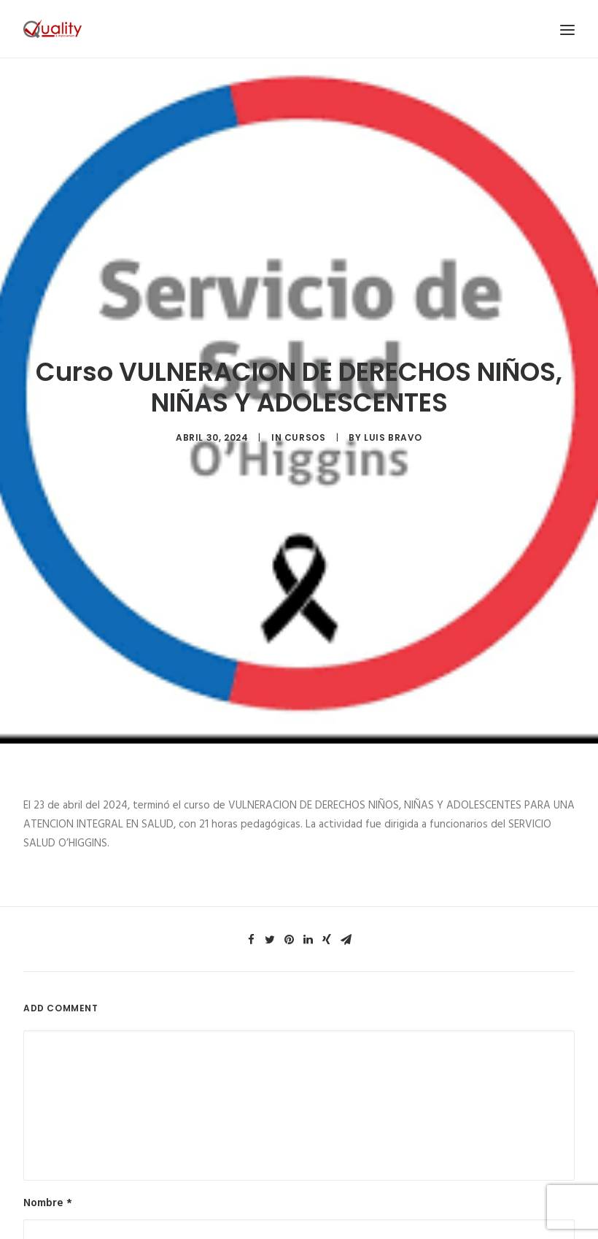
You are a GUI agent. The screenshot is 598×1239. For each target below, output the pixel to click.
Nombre (47, 1179)
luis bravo (393, 425)
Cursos (305, 425)
